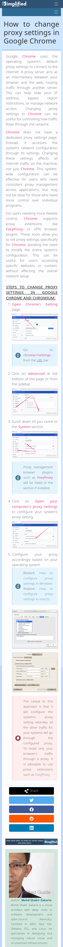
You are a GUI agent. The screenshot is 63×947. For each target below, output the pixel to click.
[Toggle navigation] (56, 4)
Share (31, 790)
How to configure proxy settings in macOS (38, 593)
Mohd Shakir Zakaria (36, 900)
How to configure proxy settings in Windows (38, 578)
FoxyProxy (42, 774)
